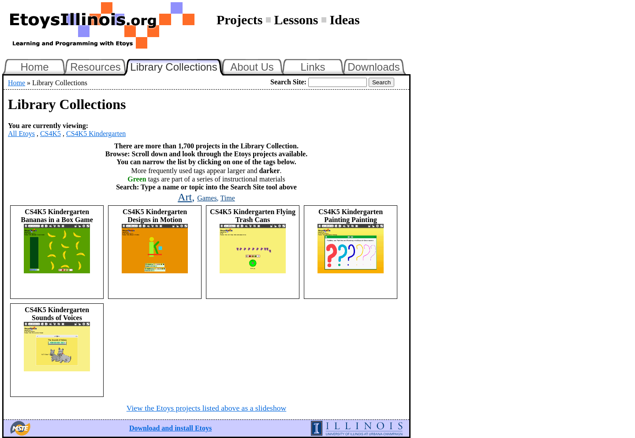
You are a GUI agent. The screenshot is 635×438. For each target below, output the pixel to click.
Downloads (373, 67)
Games (207, 198)
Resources (95, 67)
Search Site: (288, 82)
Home (34, 67)
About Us (252, 67)
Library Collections (177, 66)
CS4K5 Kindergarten (96, 133)
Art (185, 197)
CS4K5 (50, 133)
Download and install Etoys (170, 428)
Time (227, 198)
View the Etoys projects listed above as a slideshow (206, 408)
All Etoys (21, 133)
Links (312, 67)
